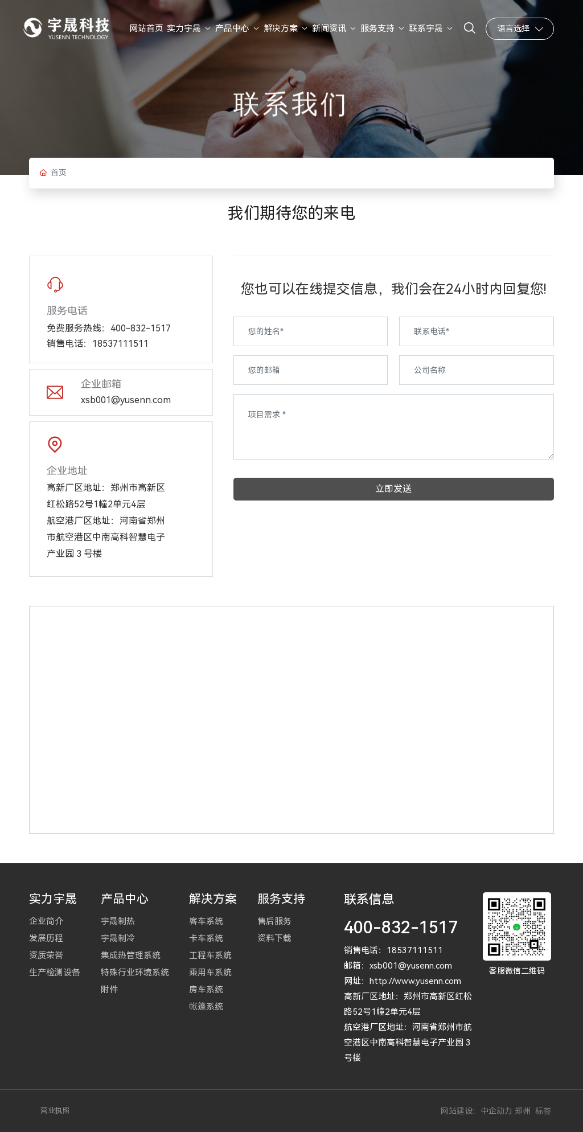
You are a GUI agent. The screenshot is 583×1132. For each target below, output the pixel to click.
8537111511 (417, 950)
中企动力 (496, 1110)
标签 (543, 1110)
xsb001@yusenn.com (126, 400)
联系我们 (291, 122)
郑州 (523, 1110)
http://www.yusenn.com (415, 981)
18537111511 (120, 343)
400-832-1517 (140, 328)
